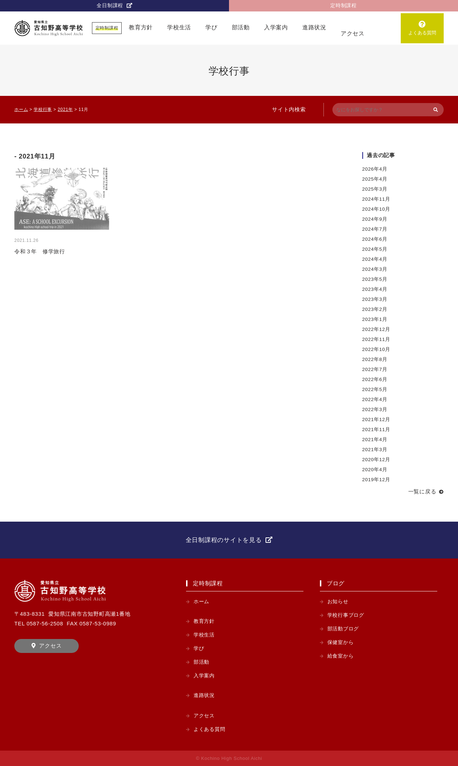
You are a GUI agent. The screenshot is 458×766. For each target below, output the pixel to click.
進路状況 (314, 27)
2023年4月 (375, 289)
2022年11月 (376, 339)
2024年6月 (375, 239)
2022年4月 (375, 399)
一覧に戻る (422, 491)
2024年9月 (375, 219)
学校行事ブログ (345, 615)
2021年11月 (376, 429)
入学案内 (276, 27)
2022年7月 (375, 369)
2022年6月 (375, 379)
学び (211, 27)
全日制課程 (110, 5)
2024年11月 (376, 199)
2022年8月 (375, 359)
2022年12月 (376, 329)
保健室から (340, 642)
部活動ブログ (343, 628)
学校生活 (179, 27)
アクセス (353, 33)
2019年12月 (376, 479)
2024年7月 (375, 229)
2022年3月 (375, 409)
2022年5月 (375, 389)
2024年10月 (376, 209)
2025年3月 (375, 189)
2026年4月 (375, 169)
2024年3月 (375, 269)
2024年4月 (375, 259)
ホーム (201, 601)
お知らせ (338, 601)
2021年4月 (375, 439)
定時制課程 (343, 5)
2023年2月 (375, 309)
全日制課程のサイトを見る (224, 540)
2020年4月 (375, 469)
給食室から (340, 656)
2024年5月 (375, 249)
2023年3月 (375, 299)
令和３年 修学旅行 (39, 251)
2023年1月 (375, 319)
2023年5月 (375, 279)
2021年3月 (375, 449)
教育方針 (141, 27)
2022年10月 (376, 349)
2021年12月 (376, 419)
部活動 (241, 27)
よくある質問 (422, 32)
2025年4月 (375, 179)
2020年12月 (376, 459)
